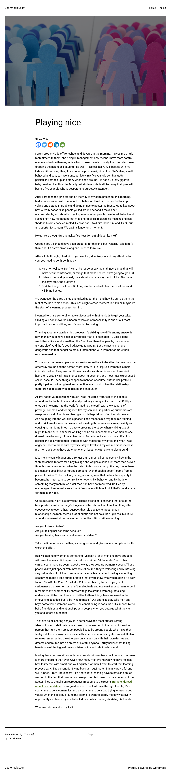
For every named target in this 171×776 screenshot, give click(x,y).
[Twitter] (44, 145)
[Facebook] (38, 145)
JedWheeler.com (15, 7)
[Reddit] (50, 145)
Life (33, 734)
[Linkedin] (56, 145)
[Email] (62, 145)
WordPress (159, 767)
